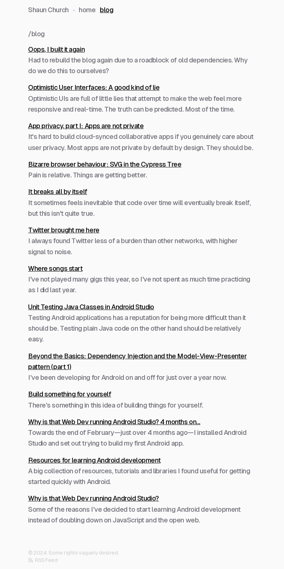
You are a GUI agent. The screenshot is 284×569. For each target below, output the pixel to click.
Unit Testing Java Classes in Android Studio (91, 307)
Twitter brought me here (63, 230)
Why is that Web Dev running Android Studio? (93, 498)
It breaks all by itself (57, 191)
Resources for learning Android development (94, 460)
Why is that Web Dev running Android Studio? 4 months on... (114, 422)
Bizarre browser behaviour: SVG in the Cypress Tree (105, 164)
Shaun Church (48, 10)
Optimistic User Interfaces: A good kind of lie (93, 87)
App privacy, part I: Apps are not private (86, 126)
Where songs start (55, 268)
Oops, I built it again (56, 49)
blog (106, 10)
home (87, 10)
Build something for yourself (69, 394)
